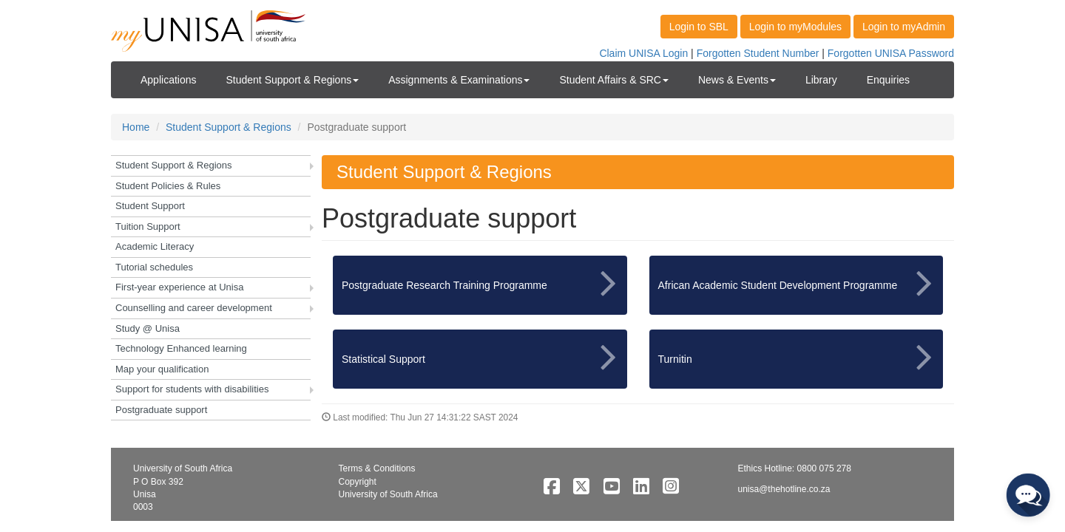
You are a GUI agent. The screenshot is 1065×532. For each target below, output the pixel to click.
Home (135, 127)
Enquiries (888, 80)
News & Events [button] (737, 80)
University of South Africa (388, 494)
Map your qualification (162, 369)
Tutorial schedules (154, 267)
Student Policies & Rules (167, 185)
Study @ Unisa (147, 328)
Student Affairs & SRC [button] (613, 80)
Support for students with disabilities (191, 389)
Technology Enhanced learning (181, 348)
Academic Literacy (154, 246)
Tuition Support (147, 226)
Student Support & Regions (228, 127)
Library (821, 80)
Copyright (357, 482)
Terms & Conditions (377, 468)
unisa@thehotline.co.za (784, 489)
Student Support (150, 205)
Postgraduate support (161, 409)
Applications (169, 80)
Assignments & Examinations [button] (459, 80)
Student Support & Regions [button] (292, 80)
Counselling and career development (193, 307)
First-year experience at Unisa (179, 287)
